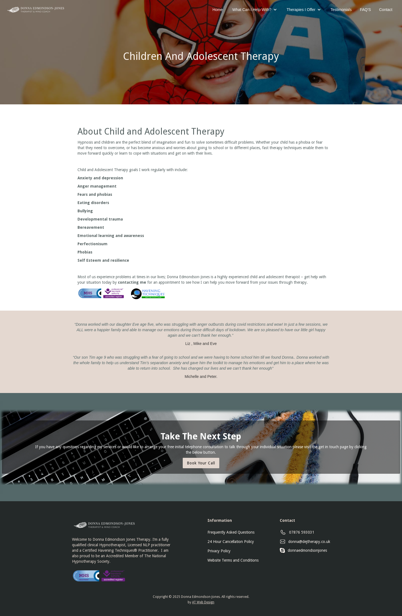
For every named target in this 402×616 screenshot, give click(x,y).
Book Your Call (201, 463)
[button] (254, 9)
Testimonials (341, 9)
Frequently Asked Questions (230, 532)
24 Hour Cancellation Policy (230, 541)
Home (217, 9)
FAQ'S (365, 9)
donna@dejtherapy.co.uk (309, 541)
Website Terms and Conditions (233, 560)
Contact (385, 9)
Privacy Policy (219, 551)
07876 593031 (301, 532)
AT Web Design (203, 602)
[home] (35, 7)
